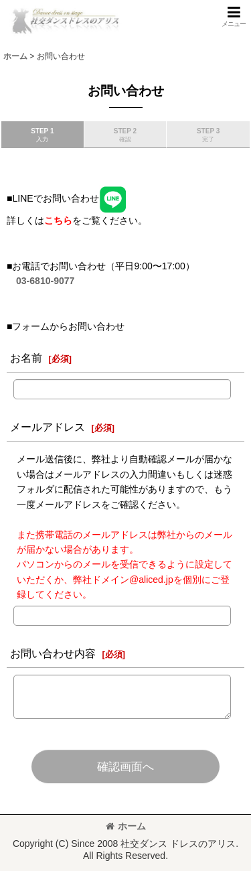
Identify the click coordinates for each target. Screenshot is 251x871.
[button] (233, 16)
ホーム (126, 826)
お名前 (26, 358)
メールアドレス (47, 427)
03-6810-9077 (45, 280)
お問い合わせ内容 (53, 653)
